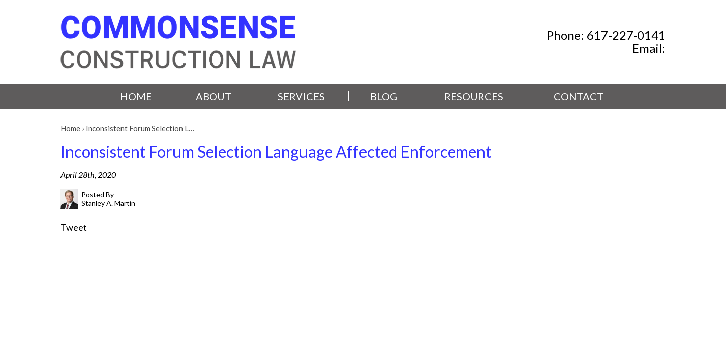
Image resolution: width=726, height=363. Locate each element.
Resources (473, 96)
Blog (383, 96)
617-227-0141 (626, 35)
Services (301, 96)
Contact (578, 96)
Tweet (73, 227)
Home (136, 96)
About (213, 96)
